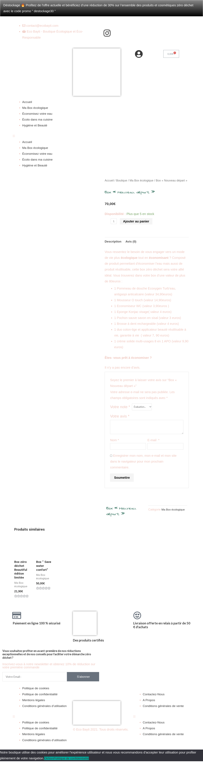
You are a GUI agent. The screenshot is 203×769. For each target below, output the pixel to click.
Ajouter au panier (136, 226)
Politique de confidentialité (40, 702)
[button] (101, 136)
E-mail (153, 446)
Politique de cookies (36, 696)
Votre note (120, 412)
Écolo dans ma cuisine (38, 119)
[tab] (113, 247)
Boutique (122, 180)
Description (113, 247)
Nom (114, 446)
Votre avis (119, 422)
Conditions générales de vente (164, 713)
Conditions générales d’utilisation (45, 713)
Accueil (27, 102)
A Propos (149, 708)
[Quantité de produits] (114, 226)
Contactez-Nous (154, 702)
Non (51, 766)
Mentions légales (34, 708)
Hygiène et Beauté (35, 125)
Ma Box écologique (35, 107)
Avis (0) (132, 247)
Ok (46, 766)
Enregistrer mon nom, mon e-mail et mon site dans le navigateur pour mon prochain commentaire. (143, 467)
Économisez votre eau (38, 113)
